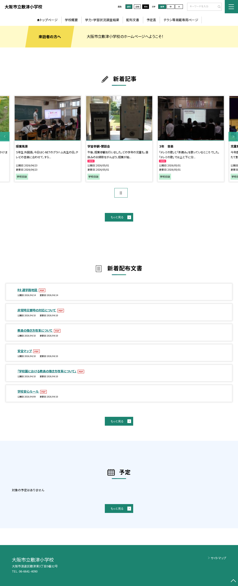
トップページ (49, 19)
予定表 (151, 19)
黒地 (146, 6)
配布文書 (132, 19)
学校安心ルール (28, 391)
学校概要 (71, 19)
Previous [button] (5, 136)
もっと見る (117, 217)
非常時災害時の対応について (36, 310)
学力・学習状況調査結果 (102, 19)
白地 (137, 6)
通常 (129, 6)
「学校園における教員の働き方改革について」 (47, 371)
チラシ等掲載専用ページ (180, 19)
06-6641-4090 (28, 571)
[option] (47, 139)
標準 (162, 6)
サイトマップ (218, 558)
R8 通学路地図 (27, 290)
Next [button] (233, 136)
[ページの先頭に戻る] (233, 581)
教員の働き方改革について (35, 330)
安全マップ (24, 351)
